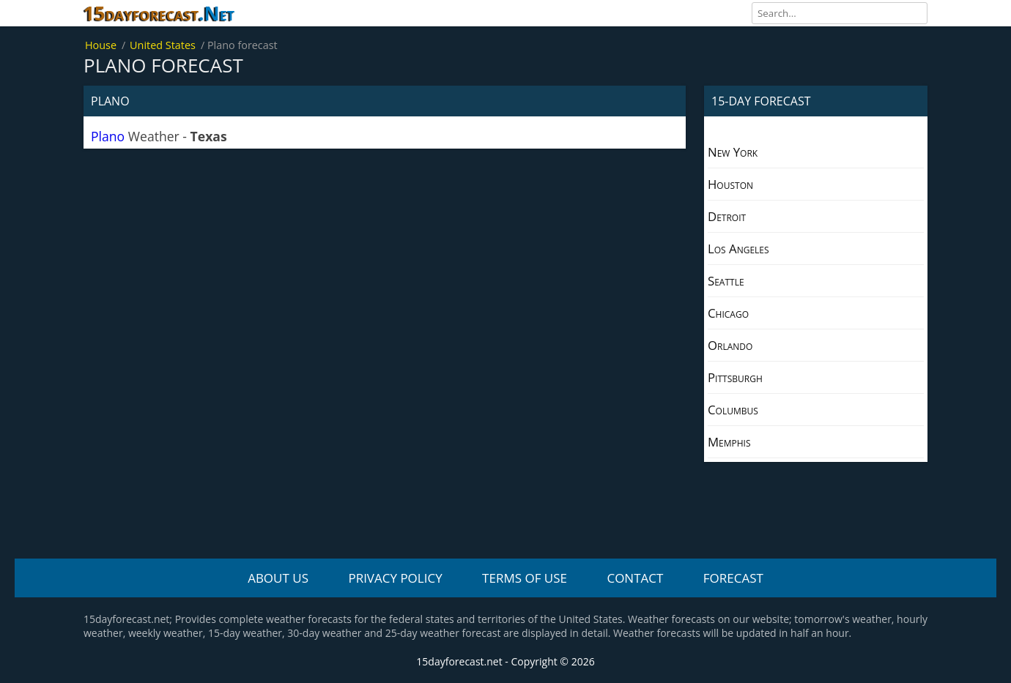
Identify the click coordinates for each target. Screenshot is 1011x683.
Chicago (728, 313)
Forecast (733, 578)
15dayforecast (159, 13)
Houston (730, 184)
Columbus (733, 409)
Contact (635, 578)
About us (278, 578)
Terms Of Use (524, 578)
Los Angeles (738, 248)
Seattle (726, 280)
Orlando (730, 345)
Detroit (727, 216)
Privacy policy (395, 578)
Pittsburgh (735, 377)
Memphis (729, 441)
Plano (108, 136)
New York (733, 151)
